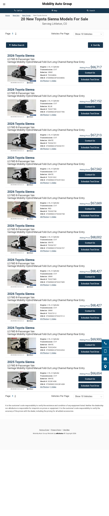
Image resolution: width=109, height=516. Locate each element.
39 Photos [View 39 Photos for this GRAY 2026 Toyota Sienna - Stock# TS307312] (44, 319)
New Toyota (26, 15)
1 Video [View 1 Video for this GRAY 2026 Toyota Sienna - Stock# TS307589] (53, 285)
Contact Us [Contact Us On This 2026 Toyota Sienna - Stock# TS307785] (90, 107)
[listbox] (89, 34)
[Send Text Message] (105, 351)
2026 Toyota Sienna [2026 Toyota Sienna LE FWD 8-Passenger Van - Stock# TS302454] (20, 328)
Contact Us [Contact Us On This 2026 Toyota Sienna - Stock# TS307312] (90, 311)
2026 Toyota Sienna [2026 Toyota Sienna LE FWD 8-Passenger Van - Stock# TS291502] (20, 157)
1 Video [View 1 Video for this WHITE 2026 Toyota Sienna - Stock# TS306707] (53, 251)
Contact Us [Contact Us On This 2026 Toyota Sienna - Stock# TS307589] (90, 277)
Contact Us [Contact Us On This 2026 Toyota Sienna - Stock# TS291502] (90, 175)
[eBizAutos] (59, 433)
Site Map (66, 430)
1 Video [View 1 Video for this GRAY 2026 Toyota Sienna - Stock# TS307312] (53, 319)
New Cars (16, 15)
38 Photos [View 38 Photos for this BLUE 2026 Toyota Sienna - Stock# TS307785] (44, 115)
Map (54, 11)
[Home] (54, 4)
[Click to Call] (105, 343)
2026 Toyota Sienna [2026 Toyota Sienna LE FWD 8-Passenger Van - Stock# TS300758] (20, 191)
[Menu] (4, 4)
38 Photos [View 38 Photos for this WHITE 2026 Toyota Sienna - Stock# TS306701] (44, 149)
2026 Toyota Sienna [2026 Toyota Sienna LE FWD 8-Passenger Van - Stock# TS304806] (20, 55)
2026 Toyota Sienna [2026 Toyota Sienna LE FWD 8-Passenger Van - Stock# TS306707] (20, 225)
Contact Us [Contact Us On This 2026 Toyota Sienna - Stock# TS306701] (90, 141)
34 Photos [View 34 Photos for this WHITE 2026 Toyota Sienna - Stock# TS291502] (44, 183)
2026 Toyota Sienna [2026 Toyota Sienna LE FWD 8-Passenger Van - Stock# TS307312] (20, 294)
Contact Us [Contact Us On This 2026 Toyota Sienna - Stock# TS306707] (90, 243)
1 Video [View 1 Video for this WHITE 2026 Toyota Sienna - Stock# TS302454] (53, 353)
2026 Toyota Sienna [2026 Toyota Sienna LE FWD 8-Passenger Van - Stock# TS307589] (20, 260)
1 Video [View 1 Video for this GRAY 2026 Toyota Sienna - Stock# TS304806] (53, 81)
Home (7, 15)
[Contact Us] (105, 359)
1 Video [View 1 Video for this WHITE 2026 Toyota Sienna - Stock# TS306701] (53, 149)
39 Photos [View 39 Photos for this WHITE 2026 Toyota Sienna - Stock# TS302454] (44, 353)
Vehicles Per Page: (60, 33)
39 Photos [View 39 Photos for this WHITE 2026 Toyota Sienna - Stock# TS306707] (44, 251)
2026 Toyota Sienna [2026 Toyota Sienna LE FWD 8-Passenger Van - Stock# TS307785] (20, 89)
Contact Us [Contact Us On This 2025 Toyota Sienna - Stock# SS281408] (90, 379)
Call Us (18, 11)
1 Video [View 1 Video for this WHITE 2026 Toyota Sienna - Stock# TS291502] (53, 183)
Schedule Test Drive (90, 79)
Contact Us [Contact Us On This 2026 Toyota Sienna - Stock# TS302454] (90, 345)
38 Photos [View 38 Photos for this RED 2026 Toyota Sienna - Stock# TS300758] (44, 217)
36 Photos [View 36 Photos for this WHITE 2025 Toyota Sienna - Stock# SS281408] (44, 387)
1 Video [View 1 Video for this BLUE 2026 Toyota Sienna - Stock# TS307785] (53, 115)
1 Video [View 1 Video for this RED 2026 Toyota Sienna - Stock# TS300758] (53, 217)
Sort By (95, 45)
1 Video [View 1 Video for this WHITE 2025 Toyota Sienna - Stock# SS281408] (53, 387)
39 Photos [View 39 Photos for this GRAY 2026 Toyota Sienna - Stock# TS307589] (44, 285)
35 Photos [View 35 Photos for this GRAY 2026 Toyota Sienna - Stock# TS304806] (44, 81)
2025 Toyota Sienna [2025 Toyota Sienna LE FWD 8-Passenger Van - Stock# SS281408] (20, 362)
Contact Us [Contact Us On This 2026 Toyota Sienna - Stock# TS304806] (90, 73)
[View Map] (105, 366)
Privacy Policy (56, 430)
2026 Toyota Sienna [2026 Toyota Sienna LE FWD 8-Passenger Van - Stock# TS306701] (20, 123)
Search (91, 11)
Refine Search (16, 45)
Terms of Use (44, 430)
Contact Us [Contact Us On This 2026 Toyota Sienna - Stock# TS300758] (90, 209)
